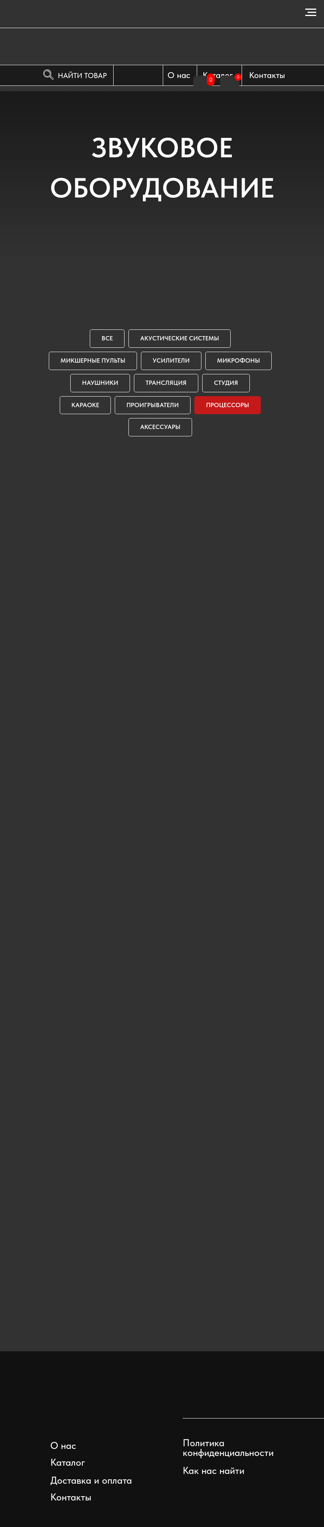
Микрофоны (238, 360)
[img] (236, 1401)
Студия (226, 382)
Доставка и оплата (91, 1480)
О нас (178, 75)
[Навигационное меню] (310, 12)
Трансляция (166, 382)
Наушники (100, 382)
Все (107, 338)
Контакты (267, 75)
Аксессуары (160, 427)
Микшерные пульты (93, 360)
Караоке (85, 405)
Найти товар (82, 75)
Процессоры (227, 405)
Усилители (171, 360)
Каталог (218, 75)
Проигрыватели (152, 405)
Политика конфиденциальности (228, 1447)
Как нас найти (213, 1470)
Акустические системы (179, 338)
